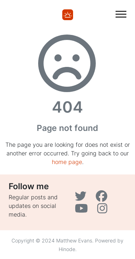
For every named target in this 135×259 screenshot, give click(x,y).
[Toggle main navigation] (121, 14)
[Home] (67, 14)
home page (67, 161)
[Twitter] (82, 198)
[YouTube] (83, 210)
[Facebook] (102, 198)
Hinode (67, 249)
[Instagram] (103, 210)
